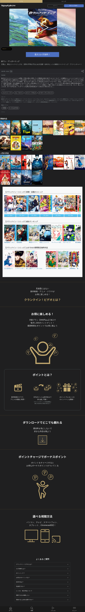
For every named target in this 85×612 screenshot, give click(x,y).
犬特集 (4, 108)
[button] (76, 206)
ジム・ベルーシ (19, 93)
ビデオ (21, 1)
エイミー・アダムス (31, 93)
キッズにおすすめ (13, 108)
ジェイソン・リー (7, 93)
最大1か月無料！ (73, 5)
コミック (63, 1)
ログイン (55, 5)
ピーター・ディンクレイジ (46, 93)
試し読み (9, 215)
